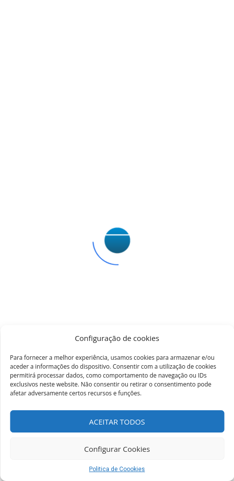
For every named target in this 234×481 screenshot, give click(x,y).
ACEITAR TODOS (117, 422)
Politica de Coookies (117, 469)
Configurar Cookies (117, 449)
